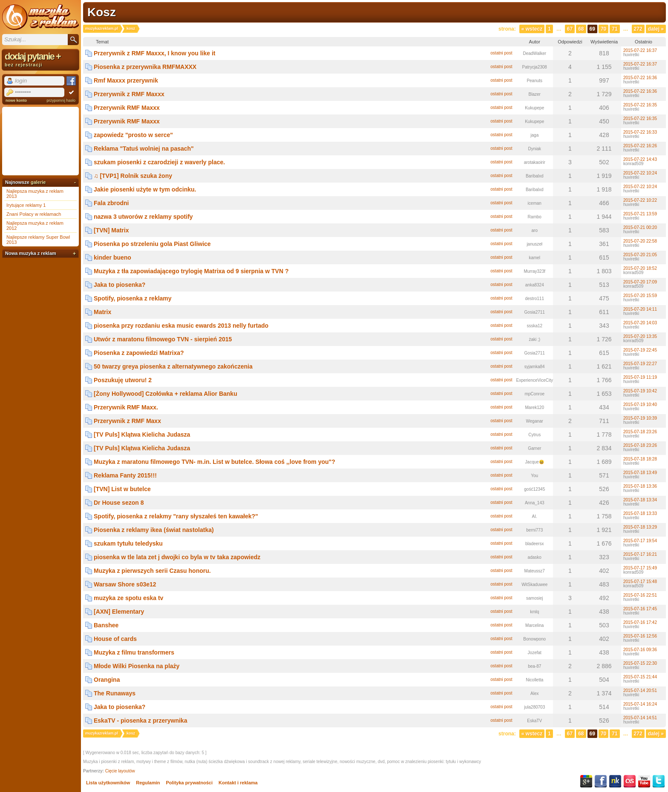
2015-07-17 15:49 (640, 568)
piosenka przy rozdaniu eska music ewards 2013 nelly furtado (181, 325)
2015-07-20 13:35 (640, 336)
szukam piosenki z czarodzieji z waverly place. (159, 162)
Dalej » (656, 29)
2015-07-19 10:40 (640, 404)
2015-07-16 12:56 (640, 636)
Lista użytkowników (108, 782)
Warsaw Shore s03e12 (125, 584)
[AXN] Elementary (119, 611)
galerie (38, 182)
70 (603, 29)
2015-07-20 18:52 (640, 268)
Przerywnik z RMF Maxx (127, 420)
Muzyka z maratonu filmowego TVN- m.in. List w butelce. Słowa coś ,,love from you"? (214, 461)
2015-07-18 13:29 (640, 527)
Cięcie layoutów (120, 771)
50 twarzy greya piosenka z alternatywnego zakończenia (173, 366)
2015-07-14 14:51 (640, 717)
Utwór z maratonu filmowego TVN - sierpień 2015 (163, 339)
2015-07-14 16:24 (640, 704)
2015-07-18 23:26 (640, 431)
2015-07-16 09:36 (640, 649)
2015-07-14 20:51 (640, 690)
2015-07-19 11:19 (640, 377)
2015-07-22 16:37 (640, 50)
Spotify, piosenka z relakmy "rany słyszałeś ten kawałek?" (176, 516)
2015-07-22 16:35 (640, 105)
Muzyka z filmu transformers (134, 652)
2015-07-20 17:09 (640, 282)
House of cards (115, 638)
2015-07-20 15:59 (640, 295)
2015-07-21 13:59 (640, 214)
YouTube (644, 781)
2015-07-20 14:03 (640, 322)
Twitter (658, 781)
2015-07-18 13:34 (640, 500)
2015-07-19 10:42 (640, 391)
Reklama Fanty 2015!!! (125, 475)
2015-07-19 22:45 (640, 350)
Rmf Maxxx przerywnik (126, 80)
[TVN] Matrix (111, 230)
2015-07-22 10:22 (640, 200)
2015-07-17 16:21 (640, 554)
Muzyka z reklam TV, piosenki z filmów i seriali (40, 17)
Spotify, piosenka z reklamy (133, 298)
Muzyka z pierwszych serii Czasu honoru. (152, 570)
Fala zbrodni (111, 203)
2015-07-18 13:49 (640, 472)
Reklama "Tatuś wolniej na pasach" (144, 148)
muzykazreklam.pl (101, 28)
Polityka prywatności (189, 782)
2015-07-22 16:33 (640, 132)
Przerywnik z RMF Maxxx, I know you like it (155, 53)
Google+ (586, 781)
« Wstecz (531, 29)
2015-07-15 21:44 (640, 677)
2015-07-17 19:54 (640, 540)
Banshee (106, 625)
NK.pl (615, 781)
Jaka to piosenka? (119, 284)
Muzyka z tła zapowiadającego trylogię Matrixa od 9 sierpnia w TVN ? (191, 271)
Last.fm (629, 781)
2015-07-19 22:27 (640, 363)
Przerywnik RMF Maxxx (127, 107)
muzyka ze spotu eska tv (128, 598)
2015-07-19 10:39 (640, 418)
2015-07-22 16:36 (640, 77)
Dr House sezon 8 (119, 502)
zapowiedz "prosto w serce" (133, 135)
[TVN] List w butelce (122, 489)
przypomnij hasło (60, 100)
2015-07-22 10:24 (640, 173)
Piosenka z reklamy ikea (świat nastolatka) (154, 529)
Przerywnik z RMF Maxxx (129, 94)
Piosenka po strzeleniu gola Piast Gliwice (152, 243)
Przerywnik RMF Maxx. (126, 407)
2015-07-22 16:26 (640, 145)
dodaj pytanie (40, 59)
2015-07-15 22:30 (640, 663)
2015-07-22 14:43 (640, 159)
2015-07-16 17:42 (640, 622)
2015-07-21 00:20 (640, 227)
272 (638, 29)
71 (614, 29)
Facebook (600, 781)
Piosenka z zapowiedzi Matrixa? (139, 352)
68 (581, 29)
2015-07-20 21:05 (640, 254)
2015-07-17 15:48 (640, 581)
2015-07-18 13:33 (640, 513)
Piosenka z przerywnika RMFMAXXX (145, 66)
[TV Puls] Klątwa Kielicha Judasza (142, 434)
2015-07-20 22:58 (640, 241)
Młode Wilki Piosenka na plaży (136, 666)
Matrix (102, 312)
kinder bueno (112, 257)
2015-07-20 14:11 (640, 309)
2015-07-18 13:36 (640, 486)
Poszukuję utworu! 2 (123, 380)
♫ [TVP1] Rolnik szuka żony (133, 175)
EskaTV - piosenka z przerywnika (140, 720)
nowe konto (16, 100)
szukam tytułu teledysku (128, 543)
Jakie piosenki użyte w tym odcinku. (145, 189)
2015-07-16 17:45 (640, 608)
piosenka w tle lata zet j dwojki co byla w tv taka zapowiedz (177, 557)
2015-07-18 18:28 (640, 459)
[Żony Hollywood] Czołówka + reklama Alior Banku (165, 393)
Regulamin (148, 782)
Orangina (107, 679)
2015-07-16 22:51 (640, 595)
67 (570, 29)
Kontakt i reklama (238, 782)
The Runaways (114, 693)
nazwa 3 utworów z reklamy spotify (143, 216)
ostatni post (501, 53)
